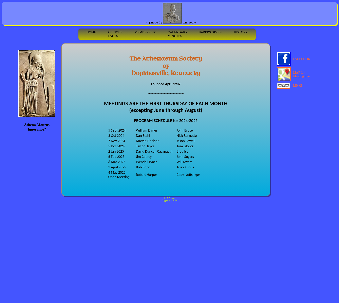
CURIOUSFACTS (115, 34)
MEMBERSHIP (144, 34)
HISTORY (241, 34)
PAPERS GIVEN (210, 34)
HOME (91, 32)
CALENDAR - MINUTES (177, 34)
